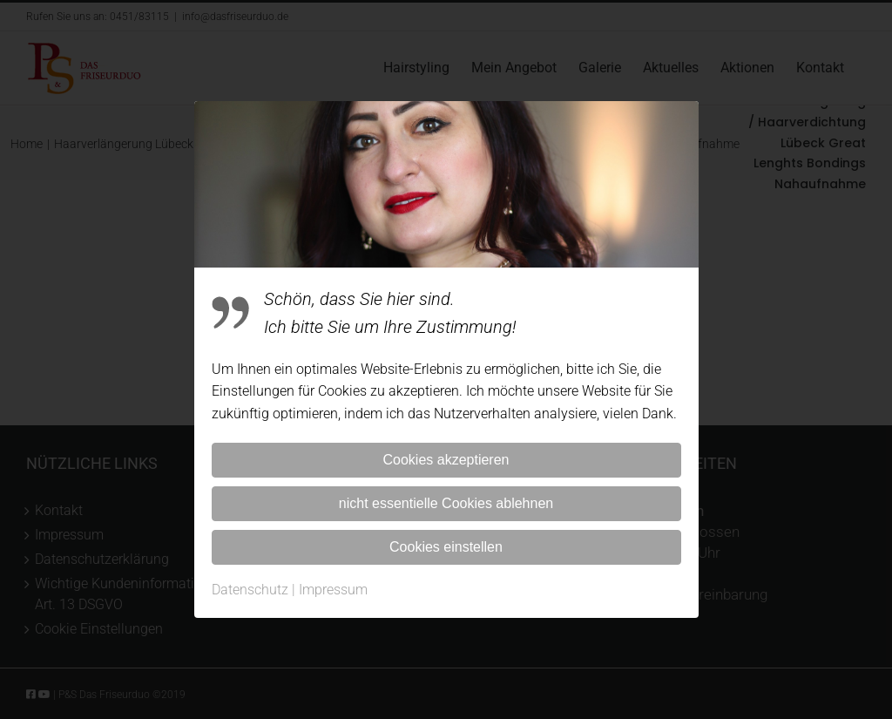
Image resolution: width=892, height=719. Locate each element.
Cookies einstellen (446, 546)
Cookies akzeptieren (446, 459)
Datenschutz (250, 589)
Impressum (333, 589)
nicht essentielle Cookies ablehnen (446, 503)
